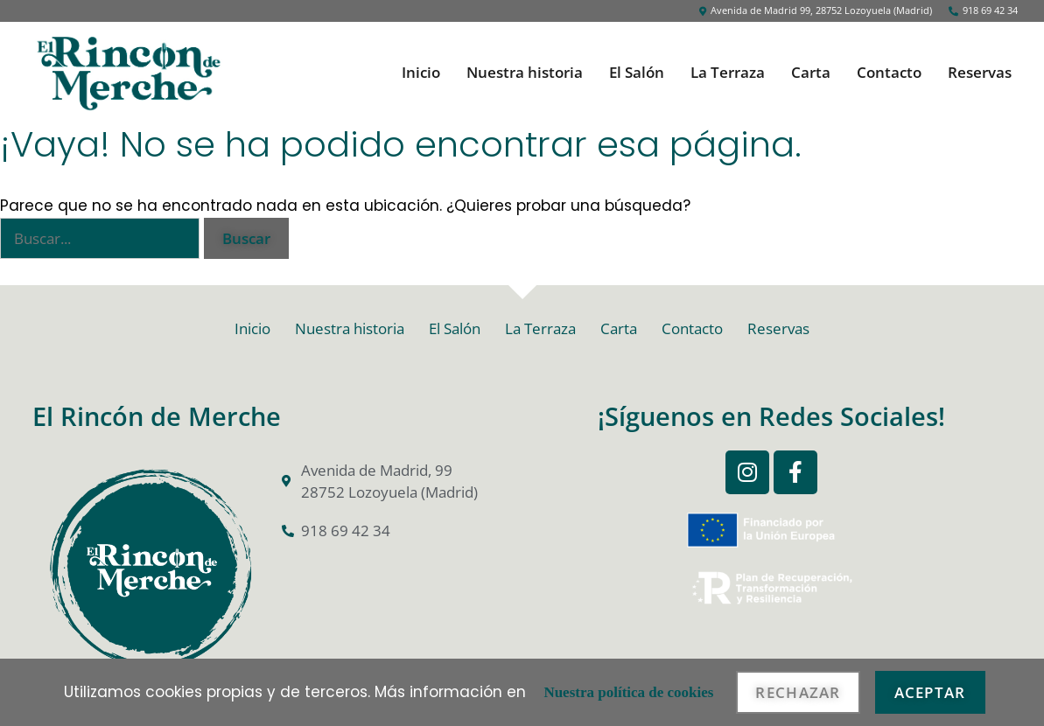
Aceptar (930, 692)
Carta (810, 72)
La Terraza (727, 72)
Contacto (889, 72)
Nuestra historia (524, 72)
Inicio (421, 72)
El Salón (636, 72)
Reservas (980, 72)
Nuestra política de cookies (628, 692)
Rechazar (797, 692)
